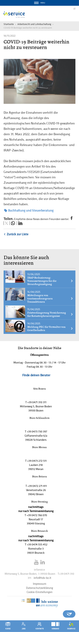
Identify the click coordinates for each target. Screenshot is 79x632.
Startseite (9, 24)
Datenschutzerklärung (39, 588)
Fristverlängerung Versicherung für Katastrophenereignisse (50, 314)
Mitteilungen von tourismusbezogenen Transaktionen (50, 298)
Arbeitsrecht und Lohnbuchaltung (34, 24)
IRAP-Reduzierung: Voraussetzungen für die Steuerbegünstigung (50, 281)
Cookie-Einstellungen (39, 592)
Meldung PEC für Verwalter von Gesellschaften (50, 328)
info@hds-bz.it (42, 578)
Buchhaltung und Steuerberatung (29, 210)
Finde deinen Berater (36, 375)
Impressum (39, 584)
